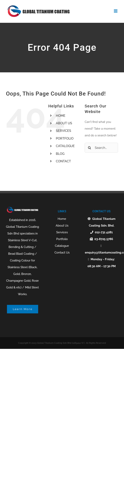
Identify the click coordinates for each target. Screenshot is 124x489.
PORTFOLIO (65, 138)
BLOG (60, 154)
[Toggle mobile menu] (116, 11)
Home (62, 219)
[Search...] (101, 148)
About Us (62, 225)
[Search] (90, 148)
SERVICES (63, 131)
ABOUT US (64, 123)
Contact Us (62, 252)
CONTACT (63, 161)
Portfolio (62, 239)
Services (62, 232)
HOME (60, 116)
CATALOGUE (65, 146)
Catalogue (62, 246)
